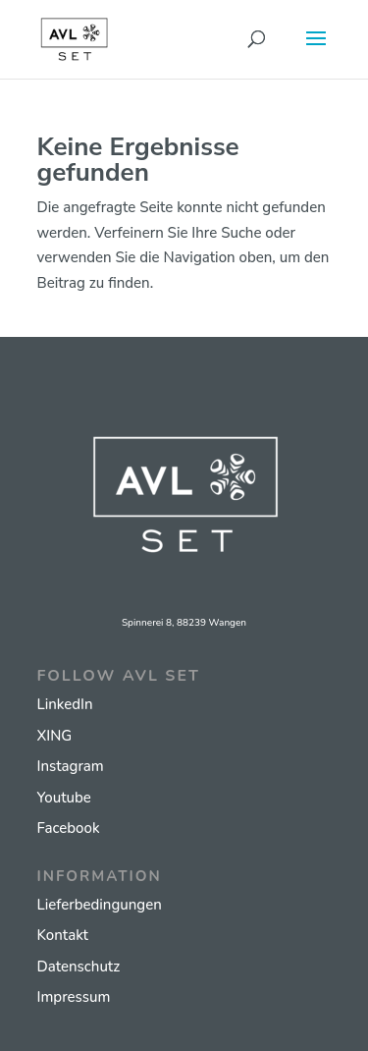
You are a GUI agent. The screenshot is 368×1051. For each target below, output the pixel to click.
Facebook (68, 828)
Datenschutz (79, 966)
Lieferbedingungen (99, 904)
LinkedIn (65, 704)
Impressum (74, 997)
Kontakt (62, 935)
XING (55, 736)
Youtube (64, 797)
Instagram (70, 766)
